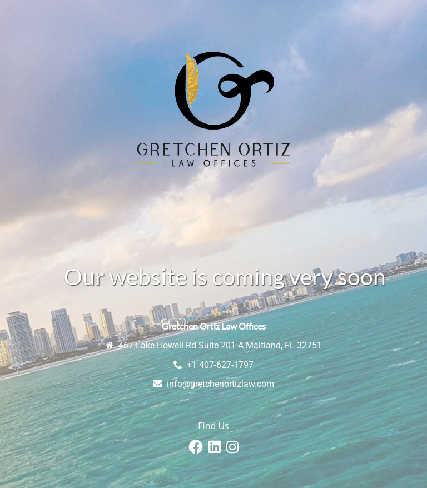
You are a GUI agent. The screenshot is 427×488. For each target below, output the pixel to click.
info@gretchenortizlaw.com (220, 384)
